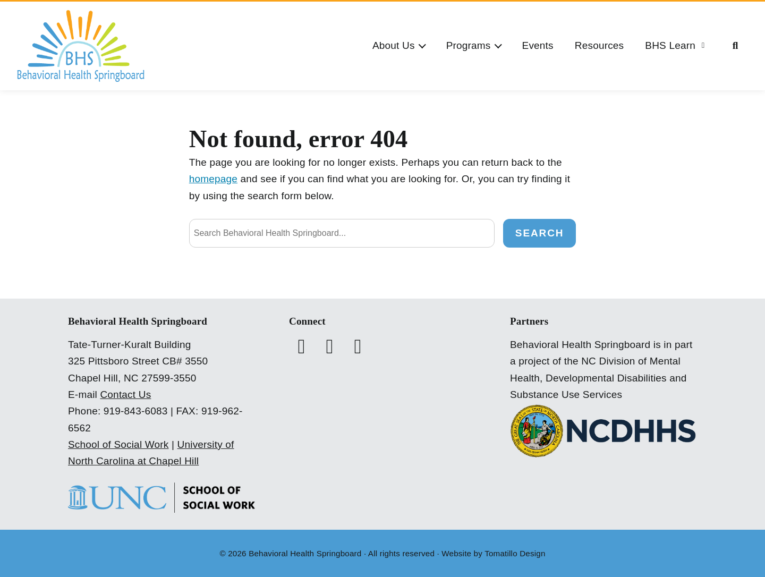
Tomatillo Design (514, 553)
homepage (213, 178)
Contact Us (125, 394)
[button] (398, 46)
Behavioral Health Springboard (305, 553)
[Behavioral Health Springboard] (80, 46)
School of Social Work (118, 444)
